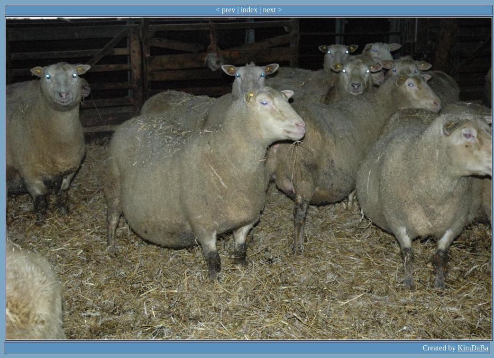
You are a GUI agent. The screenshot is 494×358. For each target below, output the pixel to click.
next (269, 10)
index (249, 10)
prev (228, 10)
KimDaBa (472, 348)
